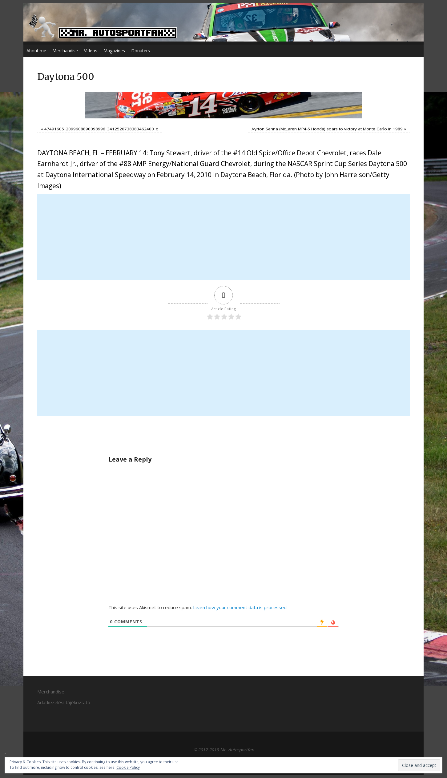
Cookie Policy (128, 767)
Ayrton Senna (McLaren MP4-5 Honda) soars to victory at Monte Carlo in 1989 (327, 129)
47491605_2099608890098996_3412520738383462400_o (101, 129)
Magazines (114, 51)
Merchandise (65, 51)
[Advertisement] (223, 237)
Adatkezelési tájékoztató (63, 702)
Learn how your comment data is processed (240, 607)
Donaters (140, 51)
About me (36, 51)
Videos (90, 51)
